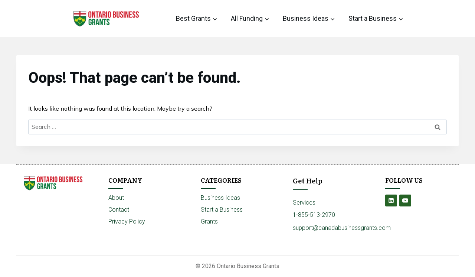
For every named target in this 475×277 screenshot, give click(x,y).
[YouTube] (405, 200)
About (116, 197)
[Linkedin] (391, 200)
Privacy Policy (126, 221)
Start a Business (222, 209)
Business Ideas (220, 197)
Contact (118, 209)
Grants (209, 221)
